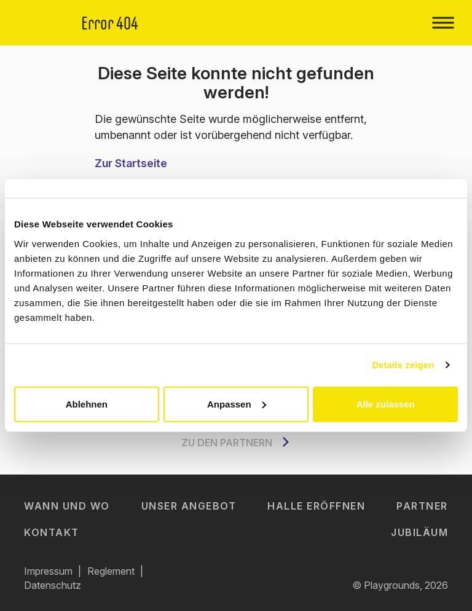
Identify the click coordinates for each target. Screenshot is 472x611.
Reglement (111, 571)
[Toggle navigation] (443, 22)
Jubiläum (419, 532)
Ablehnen (87, 403)
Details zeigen (403, 365)
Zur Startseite (131, 163)
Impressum (48, 571)
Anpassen (236, 403)
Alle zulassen (385, 403)
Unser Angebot (189, 506)
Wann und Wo (67, 506)
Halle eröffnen (316, 506)
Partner (422, 506)
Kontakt (51, 532)
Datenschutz (52, 585)
